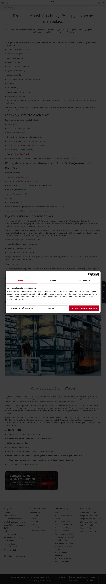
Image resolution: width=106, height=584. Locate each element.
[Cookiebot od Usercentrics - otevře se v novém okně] (89, 274)
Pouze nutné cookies (22, 308)
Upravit (53, 308)
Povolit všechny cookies (84, 308)
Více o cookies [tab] (84, 280)
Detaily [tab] (53, 280)
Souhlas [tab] (21, 280)
